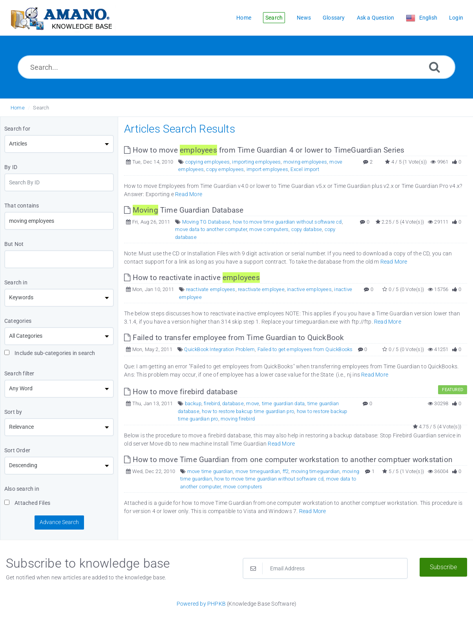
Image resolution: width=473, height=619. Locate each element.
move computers (269, 229)
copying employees (207, 162)
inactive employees (309, 289)
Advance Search (59, 522)
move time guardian (210, 471)
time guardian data (283, 403)
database (233, 403)
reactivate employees (211, 289)
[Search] (434, 67)
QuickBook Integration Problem (219, 349)
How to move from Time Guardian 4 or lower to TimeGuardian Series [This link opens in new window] (264, 150)
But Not (14, 244)
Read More (188, 194)
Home (18, 108)
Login (456, 18)
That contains (21, 205)
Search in (15, 282)
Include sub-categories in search (49, 353)
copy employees (225, 169)
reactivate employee (261, 289)
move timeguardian (258, 471)
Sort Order (17, 450)
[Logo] (61, 18)
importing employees (256, 162)
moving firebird (238, 419)
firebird (212, 403)
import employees (267, 169)
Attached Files (27, 503)
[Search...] (236, 67)
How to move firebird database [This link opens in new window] (180, 391)
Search (41, 108)
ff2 (286, 471)
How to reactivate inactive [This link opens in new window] (192, 277)
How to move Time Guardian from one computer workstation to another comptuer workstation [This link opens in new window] (288, 459)
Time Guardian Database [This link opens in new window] (183, 210)
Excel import (304, 169)
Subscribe (443, 567)
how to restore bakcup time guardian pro (248, 411)
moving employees (305, 162)
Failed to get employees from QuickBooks (305, 349)
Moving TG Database (206, 222)
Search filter (19, 373)
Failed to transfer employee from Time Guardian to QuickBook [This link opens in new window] (234, 337)
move (252, 403)
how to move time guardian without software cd (287, 222)
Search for (17, 129)
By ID (10, 167)
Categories (17, 321)
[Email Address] (325, 568)
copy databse (306, 229)
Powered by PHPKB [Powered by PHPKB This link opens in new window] (201, 604)
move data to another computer (211, 229)
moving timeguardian (315, 471)
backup (193, 403)
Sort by (13, 412)
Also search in (21, 489)
